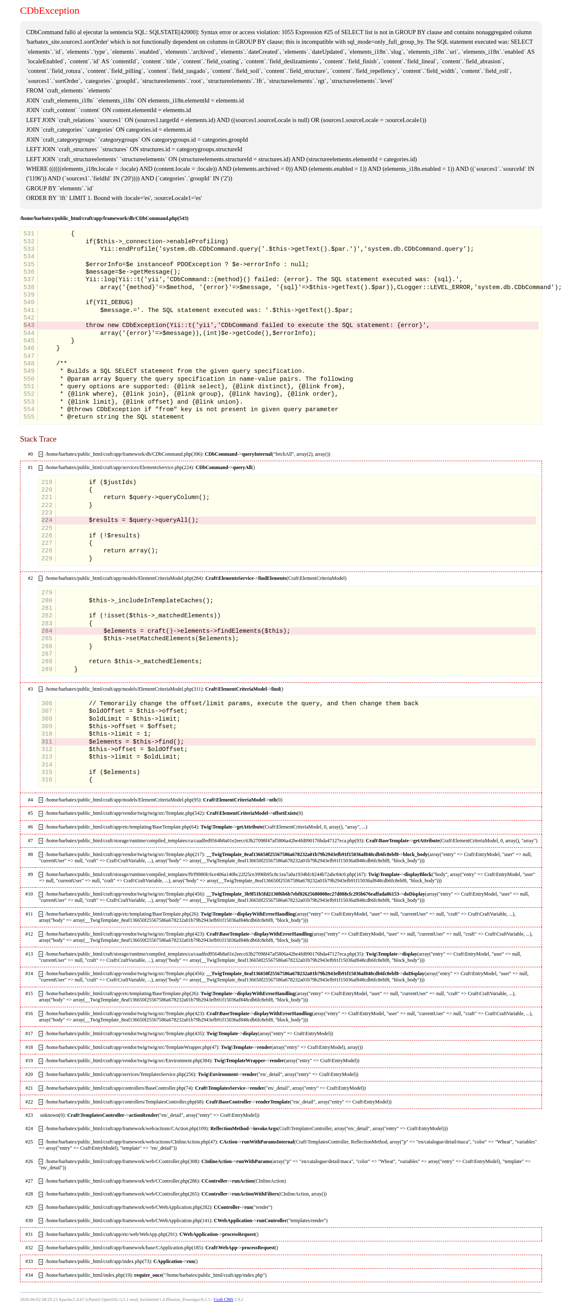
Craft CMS (223, 1299)
